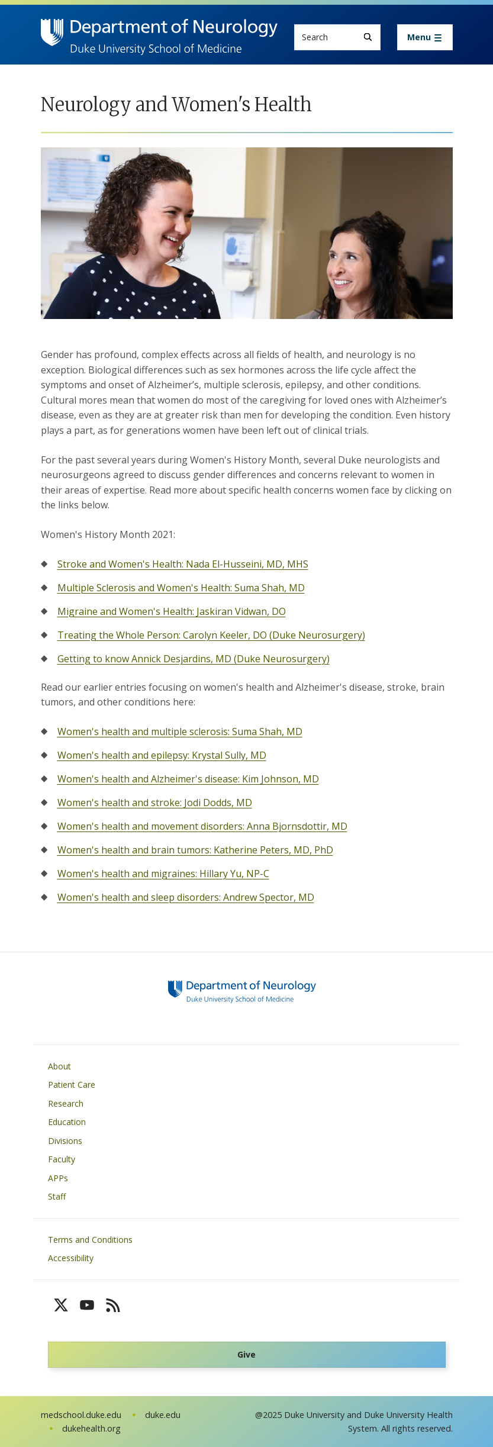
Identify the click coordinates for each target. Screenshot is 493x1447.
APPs (58, 1178)
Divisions (65, 1140)
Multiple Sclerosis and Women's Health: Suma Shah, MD (181, 587)
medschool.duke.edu (81, 1414)
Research (65, 1103)
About (59, 1066)
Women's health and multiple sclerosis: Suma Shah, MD (179, 731)
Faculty (61, 1159)
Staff (57, 1196)
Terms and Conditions (90, 1239)
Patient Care (71, 1084)
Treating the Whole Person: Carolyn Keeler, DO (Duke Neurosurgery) (211, 635)
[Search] (368, 37)
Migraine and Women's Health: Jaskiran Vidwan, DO (171, 611)
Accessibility (71, 1258)
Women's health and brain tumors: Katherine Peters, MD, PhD (195, 849)
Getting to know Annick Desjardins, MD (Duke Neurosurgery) (193, 658)
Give (246, 1354)
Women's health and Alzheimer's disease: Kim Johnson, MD (188, 778)
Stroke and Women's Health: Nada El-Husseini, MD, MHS (182, 564)
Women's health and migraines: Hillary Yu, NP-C (163, 873)
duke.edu (163, 1414)
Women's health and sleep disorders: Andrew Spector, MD (185, 897)
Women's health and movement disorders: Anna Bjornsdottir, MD (202, 826)
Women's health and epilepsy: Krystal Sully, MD (161, 755)
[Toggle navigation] (425, 37)
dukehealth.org (91, 1428)
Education (67, 1121)
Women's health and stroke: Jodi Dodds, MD (154, 802)
